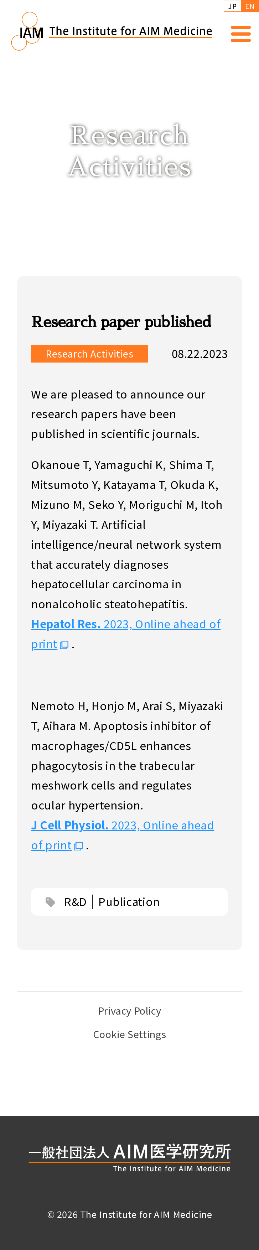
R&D (75, 903)
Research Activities (90, 355)
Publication (129, 903)
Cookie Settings (129, 1034)
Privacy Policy (129, 1010)
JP (232, 6)
